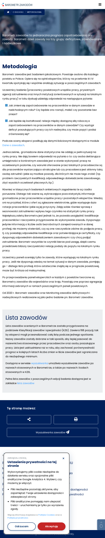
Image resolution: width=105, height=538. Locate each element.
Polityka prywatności (17, 518)
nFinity (70, 534)
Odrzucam (21, 526)
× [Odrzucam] (63, 459)
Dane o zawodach (13, 145)
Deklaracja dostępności (71, 489)
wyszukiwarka (39, 363)
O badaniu (18, 12)
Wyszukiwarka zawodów (52, 432)
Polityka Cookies (46, 515)
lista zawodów (25, 383)
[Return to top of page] (101, 524)
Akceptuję (51, 526)
